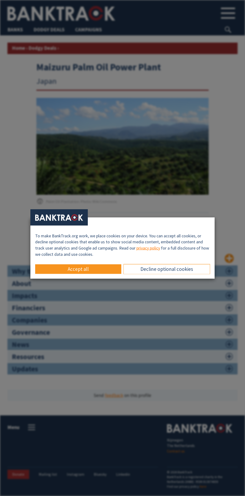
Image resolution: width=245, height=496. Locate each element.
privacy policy (148, 248)
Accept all (78, 269)
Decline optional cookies (166, 269)
